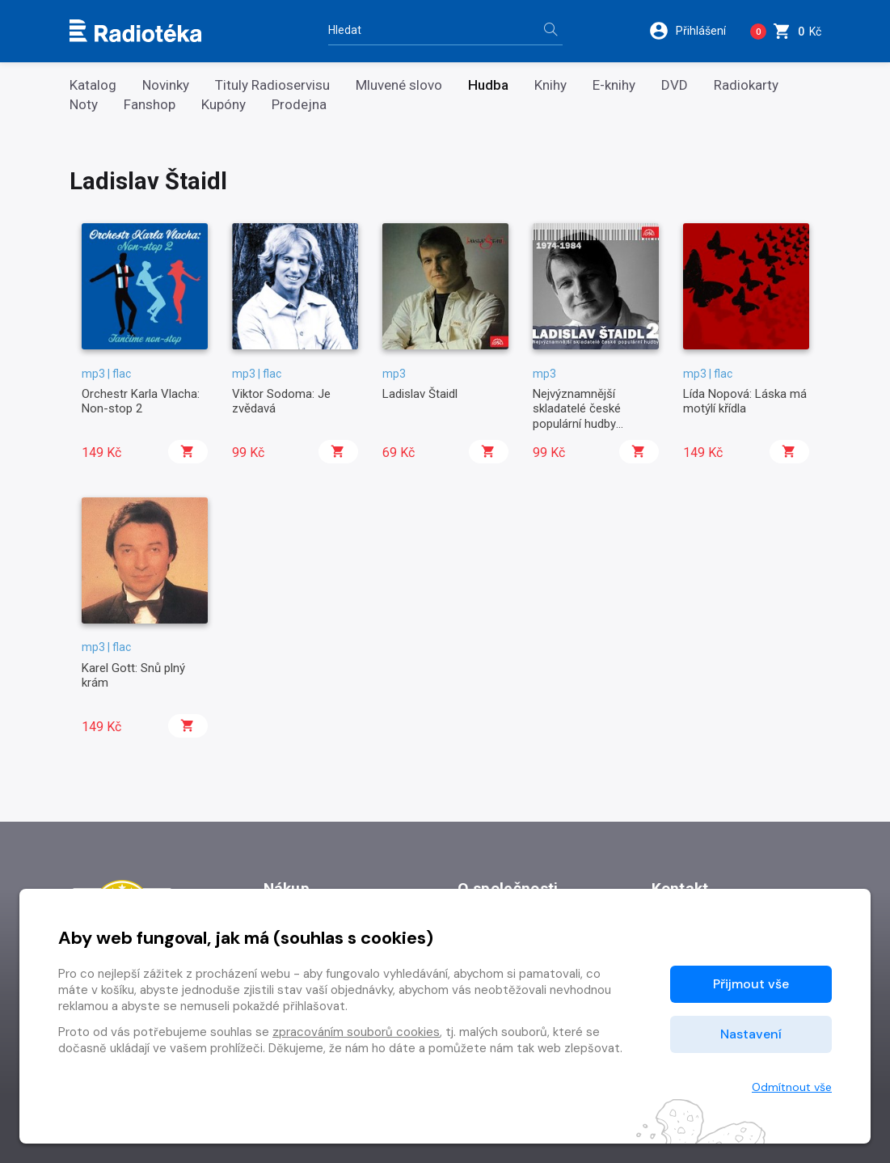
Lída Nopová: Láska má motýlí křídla (745, 401)
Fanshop (149, 105)
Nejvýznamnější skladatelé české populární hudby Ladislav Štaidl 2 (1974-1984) (594, 424)
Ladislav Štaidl (420, 394)
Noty (84, 105)
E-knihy (614, 85)
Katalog (93, 85)
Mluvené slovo (399, 85)
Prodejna (299, 105)
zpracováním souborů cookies (356, 1032)
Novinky (165, 85)
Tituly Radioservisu (272, 85)
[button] (693, 30)
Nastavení (751, 1034)
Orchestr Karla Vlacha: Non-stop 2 (141, 401)
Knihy (550, 85)
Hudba (488, 85)
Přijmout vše (751, 983)
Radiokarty (746, 85)
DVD (674, 85)
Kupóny (223, 105)
